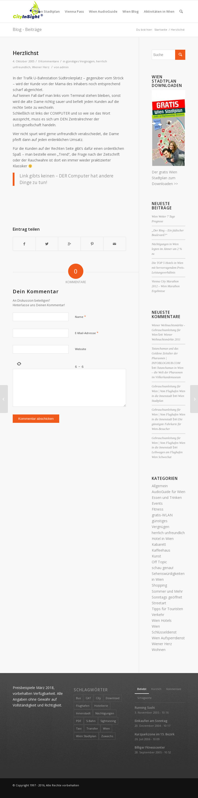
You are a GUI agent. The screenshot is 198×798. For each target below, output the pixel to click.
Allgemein (160, 485)
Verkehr (158, 614)
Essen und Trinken (167, 497)
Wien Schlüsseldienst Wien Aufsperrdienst (168, 632)
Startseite (160, 29)
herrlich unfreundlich (168, 532)
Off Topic (159, 561)
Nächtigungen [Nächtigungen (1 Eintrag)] (104, 713)
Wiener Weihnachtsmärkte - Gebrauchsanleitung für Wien (168, 330)
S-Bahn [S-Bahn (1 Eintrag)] (91, 721)
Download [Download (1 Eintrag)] (112, 698)
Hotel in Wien (163, 538)
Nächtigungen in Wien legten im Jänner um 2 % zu (167, 249)
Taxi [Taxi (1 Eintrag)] (79, 728)
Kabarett (159, 544)
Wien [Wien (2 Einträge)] (106, 728)
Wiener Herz (40, 67)
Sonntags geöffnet (167, 597)
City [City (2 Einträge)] (98, 698)
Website (80, 349)
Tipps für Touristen (167, 608)
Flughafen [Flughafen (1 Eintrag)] (82, 706)
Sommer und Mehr (167, 591)
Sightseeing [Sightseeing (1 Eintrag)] (108, 721)
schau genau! (162, 567)
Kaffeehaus (161, 550)
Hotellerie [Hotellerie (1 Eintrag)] (101, 706)
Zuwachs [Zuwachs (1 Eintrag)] (107, 736)
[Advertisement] (105, 204)
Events (157, 503)
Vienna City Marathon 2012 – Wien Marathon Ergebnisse (166, 286)
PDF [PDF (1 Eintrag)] (78, 721)
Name (80, 316)
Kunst (156, 556)
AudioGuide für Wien (168, 491)
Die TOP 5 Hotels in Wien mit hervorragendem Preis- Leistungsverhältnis (168, 267)
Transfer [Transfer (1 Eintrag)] (92, 728)
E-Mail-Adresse (86, 333)
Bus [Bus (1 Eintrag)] (78, 698)
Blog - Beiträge (27, 29)
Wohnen (158, 649)
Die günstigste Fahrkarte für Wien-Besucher (167, 424)
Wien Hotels (162, 620)
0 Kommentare (48, 61)
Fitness (157, 509)
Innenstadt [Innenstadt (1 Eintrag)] (83, 713)
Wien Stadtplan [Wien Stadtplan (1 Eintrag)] (86, 736)
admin (64, 67)
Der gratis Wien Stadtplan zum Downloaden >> (165, 178)
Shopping (159, 585)
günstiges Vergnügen (80, 61)
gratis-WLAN (162, 515)
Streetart (159, 603)
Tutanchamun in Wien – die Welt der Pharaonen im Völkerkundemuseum (168, 372)
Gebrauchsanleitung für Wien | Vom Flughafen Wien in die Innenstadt (168, 391)
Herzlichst (26, 53)
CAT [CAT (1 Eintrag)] (88, 698)
